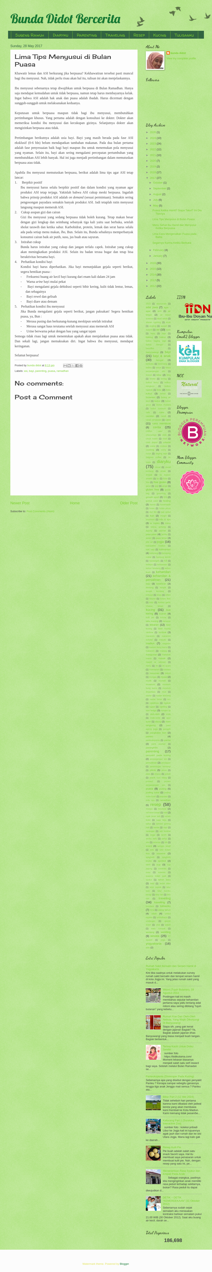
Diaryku (60, 35)
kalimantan (165, 549)
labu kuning (152, 621)
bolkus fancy (152, 382)
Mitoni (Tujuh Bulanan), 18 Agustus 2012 (178, 991)
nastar (149, 695)
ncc (169, 699)
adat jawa (152, 307)
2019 (153, 166)
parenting (41, 370)
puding (162, 789)
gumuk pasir (152, 501)
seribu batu (151, 839)
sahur (148, 824)
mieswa (167, 669)
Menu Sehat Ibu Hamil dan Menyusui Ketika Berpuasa (174, 226)
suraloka (162, 868)
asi (25, 370)
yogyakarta (154, 943)
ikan (152, 515)
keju (148, 583)
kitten (168, 595)
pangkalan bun (158, 732)
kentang (149, 587)
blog (169, 375)
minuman (154, 673)
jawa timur (161, 538)
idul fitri (153, 512)
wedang (150, 932)
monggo (153, 677)
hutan (152, 508)
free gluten (160, 482)
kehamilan (163, 572)
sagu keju (161, 820)
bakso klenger (154, 345)
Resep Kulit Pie (172, 1147)
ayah (168, 330)
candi (163, 416)
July (155, 199)
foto (147, 482)
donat (157, 467)
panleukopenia (153, 740)
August (157, 194)
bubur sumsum (158, 408)
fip (158, 478)
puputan (163, 796)
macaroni (150, 636)
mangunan (151, 654)
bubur (157, 401)
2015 (153, 268)
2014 (153, 274)
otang (158, 721)
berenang (162, 364)
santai (156, 827)
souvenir (161, 853)
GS (165, 497)
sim (147, 842)
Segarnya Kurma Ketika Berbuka (171, 242)
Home (75, 503)
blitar (159, 375)
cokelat (167, 442)
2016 (153, 263)
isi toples (155, 523)
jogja (160, 541)
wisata (154, 936)
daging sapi (161, 453)
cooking (150, 450)
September (160, 188)
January (158, 255)
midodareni (154, 669)
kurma (163, 617)
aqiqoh (149, 330)
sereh (163, 835)
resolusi (162, 809)
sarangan (150, 831)
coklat (152, 446)
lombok (162, 632)
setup (164, 839)
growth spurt (152, 497)
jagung (149, 531)
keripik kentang (155, 591)
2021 (153, 155)
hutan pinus (165, 508)
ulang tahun (164, 910)
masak (161, 658)
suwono (161, 872)
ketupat (149, 595)
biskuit (149, 375)
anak (168, 322)
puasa (51, 370)
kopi (151, 602)
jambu (164, 534)
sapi (165, 827)
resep (155, 804)
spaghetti (150, 857)
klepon (152, 599)
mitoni (168, 673)
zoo (148, 947)
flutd (165, 478)
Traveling (115, 35)
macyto (162, 640)
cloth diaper (152, 442)
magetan (166, 643)
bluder (153, 379)
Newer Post (20, 503)
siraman (157, 842)
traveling (165, 898)
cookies (163, 446)
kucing (150, 609)
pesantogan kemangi (160, 766)
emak (163, 471)
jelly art (149, 542)
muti (164, 692)
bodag (164, 379)
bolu (159, 390)
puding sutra (152, 792)
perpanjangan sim (158, 759)
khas (159, 595)
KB (165, 561)
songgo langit (164, 846)
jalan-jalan (151, 534)
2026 (153, 132)
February (158, 250)
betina (149, 367)
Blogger (124, 1263)
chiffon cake (154, 431)
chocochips (151, 435)
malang (163, 651)
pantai (167, 740)
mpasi (164, 677)
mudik (148, 681)
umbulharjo (162, 917)
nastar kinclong (163, 695)
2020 (153, 160)
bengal (159, 360)
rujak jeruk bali (153, 816)
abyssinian (161, 304)
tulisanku (165, 906)
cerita (157, 427)
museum (150, 684)
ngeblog (163, 707)
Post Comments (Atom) (40, 511)
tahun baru (164, 879)
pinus (164, 770)
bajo (164, 333)
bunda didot (178, 53)
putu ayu (150, 800)
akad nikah (162, 318)
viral (158, 925)
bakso (162, 337)
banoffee (150, 348)
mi (157, 666)
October (158, 182)
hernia (153, 505)
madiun (150, 643)
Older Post (129, 503)
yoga (162, 940)
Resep (139, 35)
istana (168, 523)
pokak (167, 774)
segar (152, 835)
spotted (162, 861)
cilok (164, 435)
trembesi (150, 906)
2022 (153, 149)
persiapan (166, 763)
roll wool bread (153, 812)
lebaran (154, 624)
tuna (152, 910)
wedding (166, 932)
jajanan (162, 531)
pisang (158, 774)
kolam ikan (165, 599)
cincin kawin (152, 439)
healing (167, 501)
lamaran (167, 621)
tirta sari (159, 895)
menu (148, 666)
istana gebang (158, 527)
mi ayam (166, 666)
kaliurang (153, 553)
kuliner (162, 613)
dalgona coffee (153, 457)
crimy (163, 450)
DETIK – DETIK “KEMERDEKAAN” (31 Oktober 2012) (181, 1200)
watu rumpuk (158, 928)
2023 (153, 143)
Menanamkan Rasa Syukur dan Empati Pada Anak (181, 1172)
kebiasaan (162, 564)
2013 (153, 280)
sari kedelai (165, 831)
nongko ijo (166, 710)
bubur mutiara (164, 405)
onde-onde (155, 718)
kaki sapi (150, 549)
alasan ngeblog (153, 322)
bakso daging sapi (156, 341)
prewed (149, 781)
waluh (168, 925)
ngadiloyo (154, 703)
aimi (160, 311)
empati (149, 475)
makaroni (150, 651)
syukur (149, 880)
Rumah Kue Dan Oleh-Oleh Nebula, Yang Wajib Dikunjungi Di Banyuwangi (181, 1019)
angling (152, 326)
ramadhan (63, 370)
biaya (158, 367)
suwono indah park (156, 876)
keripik (163, 587)
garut (148, 486)
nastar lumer (156, 699)
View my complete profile (181, 58)
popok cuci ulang (158, 778)
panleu (149, 736)
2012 (153, 286)
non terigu (151, 710)
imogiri (163, 516)
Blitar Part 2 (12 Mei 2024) (178, 1096)
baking (149, 337)
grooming (161, 493)
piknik (153, 770)
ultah (154, 913)
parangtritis (152, 747)
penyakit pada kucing (158, 755)
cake (161, 412)
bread (162, 394)
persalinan (151, 762)
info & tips (165, 519)
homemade (165, 505)
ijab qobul (166, 512)
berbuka (149, 364)
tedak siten (165, 883)
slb (166, 842)
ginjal (164, 486)
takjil (152, 883)
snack (149, 846)
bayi (31, 370)
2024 (153, 138)
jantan (149, 538)
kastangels (154, 561)
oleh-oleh (155, 714)
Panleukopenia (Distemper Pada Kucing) (170, 1076)
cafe (148, 412)
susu (148, 872)
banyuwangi (152, 352)
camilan (150, 416)
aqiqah (164, 326)
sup (158, 864)
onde (168, 714)
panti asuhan (158, 744)
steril (148, 865)
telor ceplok (155, 887)
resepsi (149, 809)
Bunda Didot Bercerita (65, 18)
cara (168, 419)
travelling (159, 902)
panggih (167, 729)
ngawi (152, 707)
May (156, 205)
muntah (162, 681)
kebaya (149, 564)
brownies (150, 397)
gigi (156, 486)
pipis (148, 774)
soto (152, 850)
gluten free (152, 489)
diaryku (164, 461)
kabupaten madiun (155, 546)
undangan (150, 921)
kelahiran (161, 583)
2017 (153, 177)
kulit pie (150, 617)
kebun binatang (153, 568)
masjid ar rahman (156, 662)
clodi (165, 439)
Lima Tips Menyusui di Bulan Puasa (173, 219)
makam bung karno (158, 647)
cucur (148, 453)
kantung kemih (163, 557)
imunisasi (150, 519)
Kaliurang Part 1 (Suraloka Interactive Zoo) (178, 1122)
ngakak (167, 703)
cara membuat (161, 423)
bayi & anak (162, 356)
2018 (153, 172)
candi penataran (153, 420)
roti (165, 812)
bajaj (153, 333)
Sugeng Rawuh (29, 35)
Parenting (87, 35)
